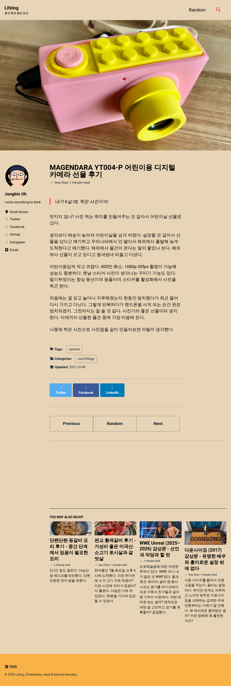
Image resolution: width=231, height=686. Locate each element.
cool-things (86, 366)
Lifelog (17, 10)
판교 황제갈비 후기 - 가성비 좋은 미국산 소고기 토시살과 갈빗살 (115, 553)
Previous (71, 426)
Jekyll (47, 675)
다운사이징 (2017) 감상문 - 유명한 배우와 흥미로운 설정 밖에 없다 (205, 563)
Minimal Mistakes (67, 675)
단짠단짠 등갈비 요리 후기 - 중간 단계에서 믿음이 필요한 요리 (69, 553)
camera (74, 356)
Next (158, 426)
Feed (11, 667)
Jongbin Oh (16, 194)
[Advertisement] (138, 480)
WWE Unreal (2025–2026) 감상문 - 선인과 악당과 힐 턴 (160, 552)
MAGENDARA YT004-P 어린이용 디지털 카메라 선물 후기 (112, 171)
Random (196, 10)
